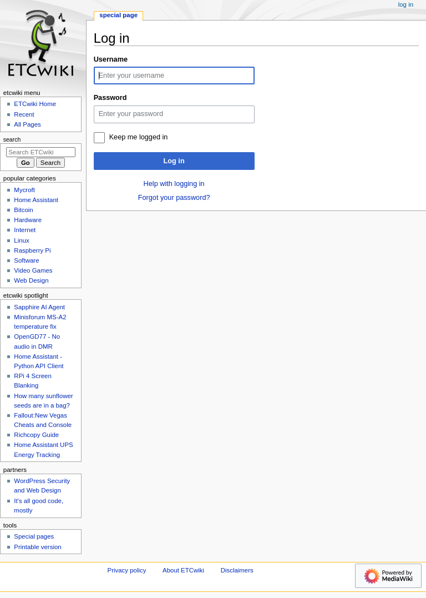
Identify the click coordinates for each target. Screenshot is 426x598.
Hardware (28, 220)
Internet (25, 230)
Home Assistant (36, 200)
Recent (24, 114)
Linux (21, 240)
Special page (118, 15)
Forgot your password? (174, 198)
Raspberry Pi (32, 250)
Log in (174, 161)
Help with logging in (174, 184)
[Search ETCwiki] (40, 152)
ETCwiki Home (35, 103)
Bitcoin (23, 210)
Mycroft (24, 190)
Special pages (34, 536)
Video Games (33, 270)
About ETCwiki (183, 570)
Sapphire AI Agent (39, 307)
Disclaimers (237, 570)
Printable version (37, 547)
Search (12, 139)
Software (26, 260)
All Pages (27, 124)
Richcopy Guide (36, 434)
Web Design (31, 280)
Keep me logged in (138, 137)
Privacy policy (127, 570)
